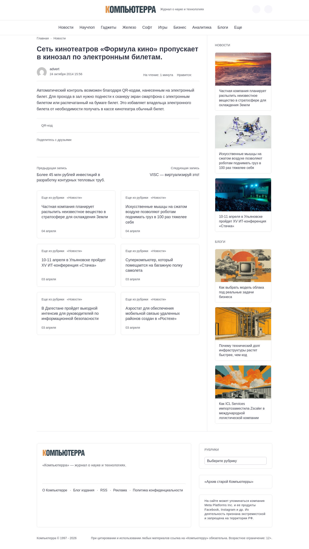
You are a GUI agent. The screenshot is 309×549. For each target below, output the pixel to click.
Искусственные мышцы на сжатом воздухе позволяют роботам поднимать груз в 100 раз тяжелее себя (156, 214)
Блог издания (83, 490)
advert (54, 69)
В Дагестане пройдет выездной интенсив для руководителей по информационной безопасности (70, 313)
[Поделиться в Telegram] (48, 148)
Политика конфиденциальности (158, 490)
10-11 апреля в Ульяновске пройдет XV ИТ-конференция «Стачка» (74, 262)
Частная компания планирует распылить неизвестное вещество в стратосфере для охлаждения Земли (75, 211)
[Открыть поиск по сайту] (268, 9)
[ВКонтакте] (40, 9)
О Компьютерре (54, 490)
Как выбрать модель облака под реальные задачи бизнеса (241, 292)
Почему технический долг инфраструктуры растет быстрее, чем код (239, 350)
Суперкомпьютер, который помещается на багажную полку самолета (153, 265)
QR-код (47, 125)
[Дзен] (64, 9)
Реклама (120, 490)
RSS (103, 490)
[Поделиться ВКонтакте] (40, 148)
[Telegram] (56, 9)
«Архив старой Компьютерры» (229, 481)
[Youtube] (48, 9)
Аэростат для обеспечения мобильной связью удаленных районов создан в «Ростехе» (152, 313)
